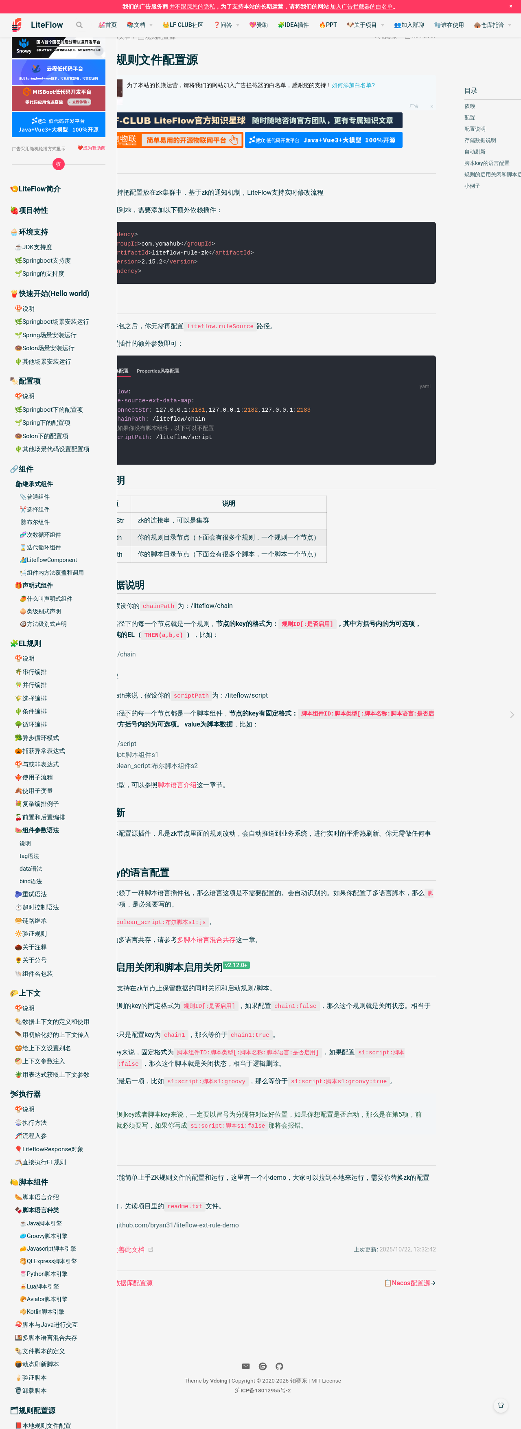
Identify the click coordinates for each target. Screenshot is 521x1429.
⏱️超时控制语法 (37, 907)
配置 (436, 117)
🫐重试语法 (31, 894)
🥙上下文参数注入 (40, 1061)
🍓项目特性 (29, 210)
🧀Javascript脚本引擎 (48, 1248)
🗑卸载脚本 (31, 1390)
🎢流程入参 (31, 1135)
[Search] (93, 25)
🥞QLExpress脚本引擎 (48, 1261)
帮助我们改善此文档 (168, 1267)
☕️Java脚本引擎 (41, 1223)
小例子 (439, 186)
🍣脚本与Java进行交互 (46, 1324)
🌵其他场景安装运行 (43, 361)
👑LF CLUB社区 (225, 25)
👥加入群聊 (451, 25)
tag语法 (29, 856)
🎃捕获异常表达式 (40, 751)
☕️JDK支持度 (33, 247)
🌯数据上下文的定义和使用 (52, 1021)
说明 (25, 843)
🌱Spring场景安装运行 (46, 335)
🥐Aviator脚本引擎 (44, 1299)
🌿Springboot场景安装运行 (52, 321)
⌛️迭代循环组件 (40, 547)
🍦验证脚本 (31, 1377)
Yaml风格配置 (166, 364)
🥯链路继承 (31, 920)
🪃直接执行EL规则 (40, 1162)
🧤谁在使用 (491, 25)
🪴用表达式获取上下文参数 (52, 1074)
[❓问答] (269, 25)
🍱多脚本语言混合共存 (46, 1337)
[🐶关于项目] (408, 25)
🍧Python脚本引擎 (44, 1274)
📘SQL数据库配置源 (175, 1300)
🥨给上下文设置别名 (43, 1048)
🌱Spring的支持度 (39, 273)
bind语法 (31, 881)
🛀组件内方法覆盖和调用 (52, 572)
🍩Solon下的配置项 (41, 436)
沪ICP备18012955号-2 (319, 1408)
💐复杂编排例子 (37, 804)
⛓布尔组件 (35, 522)
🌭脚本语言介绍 (37, 1197)
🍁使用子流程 (34, 777)
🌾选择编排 (31, 698)
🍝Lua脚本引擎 (39, 1286)
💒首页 (149, 25)
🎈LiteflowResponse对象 (49, 1149)
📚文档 (178, 25)
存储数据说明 (447, 140)
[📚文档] (182, 25)
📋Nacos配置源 (374, 1300)
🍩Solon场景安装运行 (44, 348)
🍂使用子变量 (34, 791)
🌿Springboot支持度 (43, 260)
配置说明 (442, 129)
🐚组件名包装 (34, 973)
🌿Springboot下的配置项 (49, 409)
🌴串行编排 (31, 672)
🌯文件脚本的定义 (40, 1351)
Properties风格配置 (211, 364)
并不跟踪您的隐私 (192, 6)
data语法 (31, 868)
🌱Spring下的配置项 (42, 422)
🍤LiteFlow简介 (35, 189)
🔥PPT (370, 25)
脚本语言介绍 (230, 781)
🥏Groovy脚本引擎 (44, 1236)
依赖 (436, 106)
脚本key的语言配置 (454, 163)
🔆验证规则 (31, 933)
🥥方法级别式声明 (43, 624)
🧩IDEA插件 (335, 25)
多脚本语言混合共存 (259, 935)
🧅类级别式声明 (40, 611)
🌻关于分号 (31, 960)
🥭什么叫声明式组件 (46, 598)
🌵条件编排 (31, 711)
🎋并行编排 (31, 685)
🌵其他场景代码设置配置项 (52, 449)
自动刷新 (442, 152)
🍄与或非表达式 (37, 764)
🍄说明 (25, 308)
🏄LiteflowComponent (48, 560)
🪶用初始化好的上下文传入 (52, 1034)
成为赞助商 (94, 148)
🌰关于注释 (31, 947)
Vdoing (275, 1398)
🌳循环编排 (31, 724)
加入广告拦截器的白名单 (361, 6)
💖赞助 (300, 25)
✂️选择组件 (35, 509)
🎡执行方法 (31, 1122)
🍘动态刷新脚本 (37, 1364)
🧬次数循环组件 (40, 534)
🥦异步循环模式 (37, 738)
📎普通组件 (35, 497)
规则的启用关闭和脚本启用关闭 (468, 174)
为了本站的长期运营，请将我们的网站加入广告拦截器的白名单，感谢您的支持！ (288, 89)
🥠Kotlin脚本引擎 (42, 1311)
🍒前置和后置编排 (40, 817)
